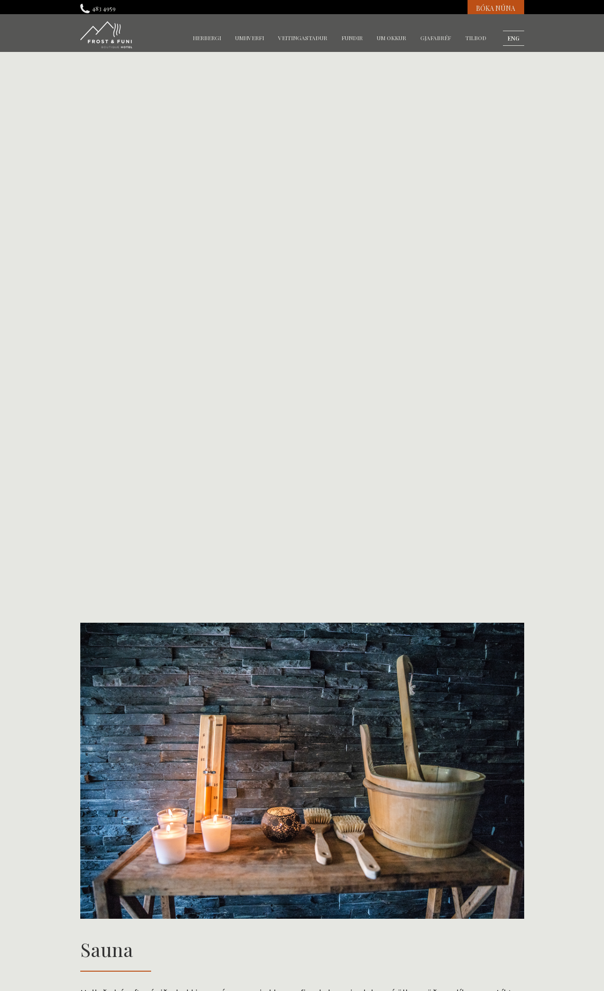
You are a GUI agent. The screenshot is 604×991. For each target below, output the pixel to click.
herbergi (207, 38)
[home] (106, 34)
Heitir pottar (100, 525)
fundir (352, 38)
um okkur (391, 38)
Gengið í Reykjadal (110, 510)
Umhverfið (211, 525)
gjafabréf (435, 38)
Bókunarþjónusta (448, 525)
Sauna (204, 510)
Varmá (317, 525)
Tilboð (475, 38)
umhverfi (249, 38)
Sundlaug (322, 510)
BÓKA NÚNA (495, 8)
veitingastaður (302, 38)
